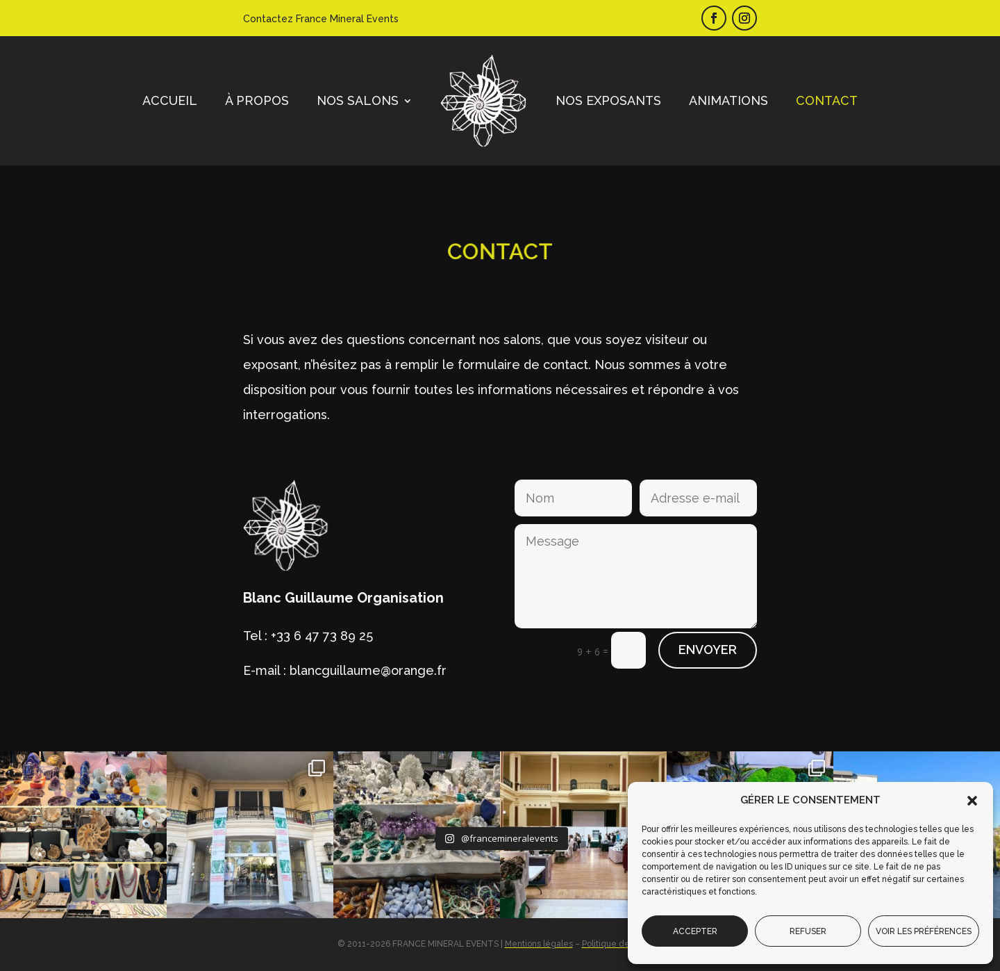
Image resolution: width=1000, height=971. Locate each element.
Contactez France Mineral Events (321, 18)
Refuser (808, 931)
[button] (972, 801)
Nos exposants (608, 100)
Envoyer (707, 649)
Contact (827, 100)
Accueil (169, 100)
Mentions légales (539, 944)
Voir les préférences (924, 931)
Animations (728, 100)
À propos (257, 100)
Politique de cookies (622, 944)
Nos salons (358, 100)
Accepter (695, 931)
